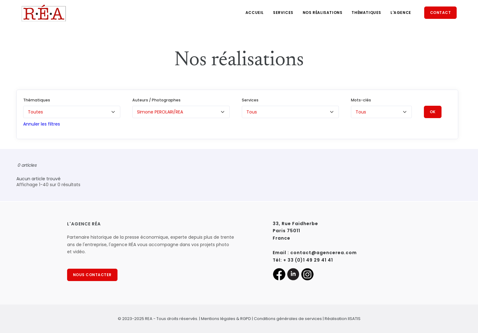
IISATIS (354, 319)
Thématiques (366, 12)
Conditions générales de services (288, 319)
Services (283, 12)
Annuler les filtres (41, 124)
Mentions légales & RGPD (226, 319)
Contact (440, 12)
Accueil (254, 12)
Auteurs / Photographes (156, 100)
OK (433, 111)
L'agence (401, 12)
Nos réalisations (323, 12)
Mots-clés (361, 100)
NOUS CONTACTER (92, 274)
